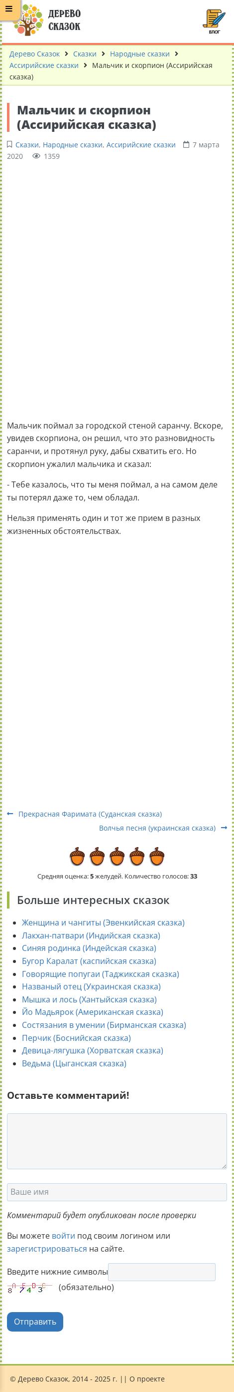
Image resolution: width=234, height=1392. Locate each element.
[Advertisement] (117, 289)
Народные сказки (140, 53)
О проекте (147, 1379)
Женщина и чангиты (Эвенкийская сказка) (103, 922)
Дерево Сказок (34, 53)
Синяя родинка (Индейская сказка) (89, 947)
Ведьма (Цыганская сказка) (74, 1063)
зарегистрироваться (47, 1248)
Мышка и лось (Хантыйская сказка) (89, 999)
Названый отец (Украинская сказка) (91, 986)
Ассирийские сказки (44, 65)
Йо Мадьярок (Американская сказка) (92, 1011)
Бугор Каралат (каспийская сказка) (89, 960)
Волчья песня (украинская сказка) (163, 828)
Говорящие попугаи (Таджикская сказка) (100, 973)
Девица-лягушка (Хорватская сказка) (92, 1050)
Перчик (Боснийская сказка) (76, 1037)
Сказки (85, 53)
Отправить (35, 1321)
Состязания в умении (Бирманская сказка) (104, 1024)
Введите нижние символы (57, 1271)
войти (63, 1235)
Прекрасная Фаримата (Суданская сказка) (84, 814)
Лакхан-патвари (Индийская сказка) (91, 935)
